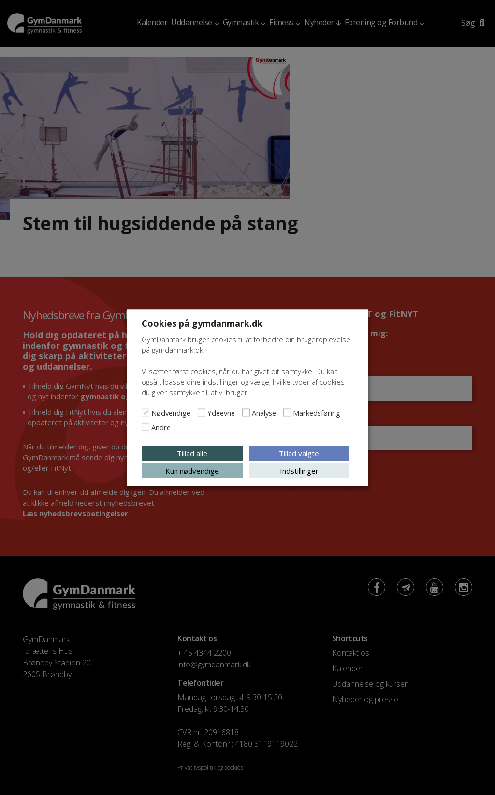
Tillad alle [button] (192, 453)
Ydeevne (221, 412)
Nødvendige (170, 412)
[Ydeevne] (201, 412)
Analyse (264, 412)
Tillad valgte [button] (299, 453)
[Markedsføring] (287, 412)
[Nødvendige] (145, 412)
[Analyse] (246, 412)
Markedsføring (316, 412)
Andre (161, 427)
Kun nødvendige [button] (192, 470)
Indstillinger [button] (299, 470)
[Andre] (145, 427)
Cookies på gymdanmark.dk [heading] (202, 323)
